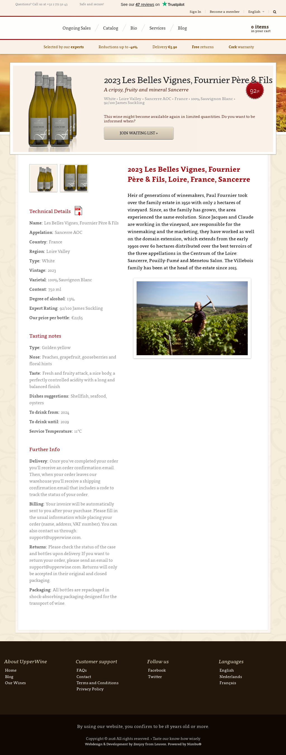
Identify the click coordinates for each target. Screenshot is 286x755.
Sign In (195, 11)
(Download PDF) (78, 211)
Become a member (225, 11)
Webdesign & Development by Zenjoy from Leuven (125, 744)
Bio (133, 27)
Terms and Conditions (97, 682)
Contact (84, 676)
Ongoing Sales (77, 27)
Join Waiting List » (139, 133)
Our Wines (15, 682)
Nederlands (231, 676)
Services (157, 27)
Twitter (155, 676)
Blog (182, 27)
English (256, 11)
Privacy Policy (90, 688)
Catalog (110, 27)
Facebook (157, 670)
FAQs (82, 670)
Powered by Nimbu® (184, 744)
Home (10, 670)
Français (228, 682)
